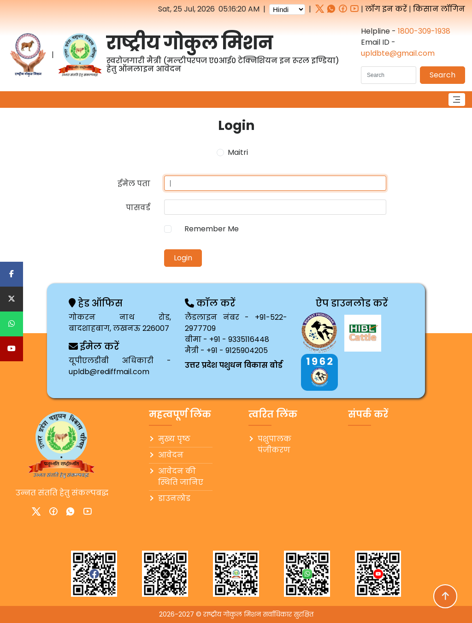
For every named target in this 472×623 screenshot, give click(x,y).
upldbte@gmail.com (398, 53)
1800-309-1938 (424, 31)
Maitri (238, 152)
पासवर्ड (138, 207)
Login (183, 258)
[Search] (388, 75)
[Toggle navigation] (456, 99)
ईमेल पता (134, 183)
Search (442, 75)
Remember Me (211, 228)
